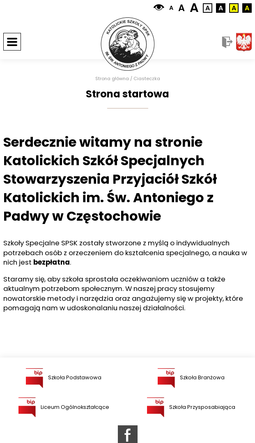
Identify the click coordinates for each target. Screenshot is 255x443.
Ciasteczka (146, 79)
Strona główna (112, 79)
